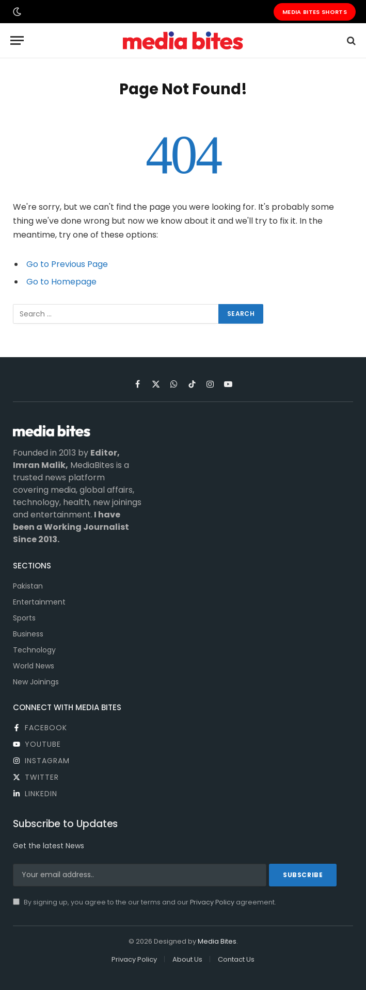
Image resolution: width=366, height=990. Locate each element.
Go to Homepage (61, 282)
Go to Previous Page (67, 264)
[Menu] (17, 40)
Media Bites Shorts (314, 12)
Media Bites (217, 941)
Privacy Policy (212, 902)
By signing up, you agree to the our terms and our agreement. (144, 902)
